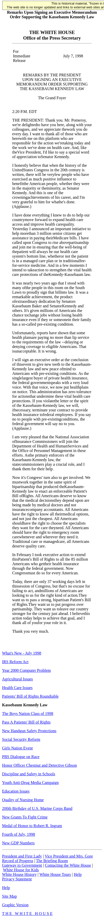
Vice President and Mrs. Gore (69, 856)
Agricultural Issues (17, 679)
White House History (19, 874)
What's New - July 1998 (21, 653)
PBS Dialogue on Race (20, 757)
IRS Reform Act (15, 662)
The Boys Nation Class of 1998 (27, 713)
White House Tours (55, 874)
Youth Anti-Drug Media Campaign (30, 782)
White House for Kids (21, 870)
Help (78, 874)
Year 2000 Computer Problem (26, 670)
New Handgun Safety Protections (29, 731)
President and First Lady (22, 856)
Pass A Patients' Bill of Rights (26, 722)
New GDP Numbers (18, 843)
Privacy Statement (17, 879)
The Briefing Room (52, 861)
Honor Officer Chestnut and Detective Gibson (39, 765)
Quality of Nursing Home (23, 800)
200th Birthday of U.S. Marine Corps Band (37, 808)
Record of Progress (17, 861)
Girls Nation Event (17, 748)
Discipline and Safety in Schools (28, 774)
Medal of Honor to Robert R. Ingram (32, 826)
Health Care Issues (17, 687)
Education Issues (15, 791)
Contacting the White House (68, 865)
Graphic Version (15, 905)
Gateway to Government (22, 865)
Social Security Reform (21, 739)
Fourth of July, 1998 (18, 834)
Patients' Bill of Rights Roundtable (30, 696)
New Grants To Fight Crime (25, 817)
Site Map (9, 896)
